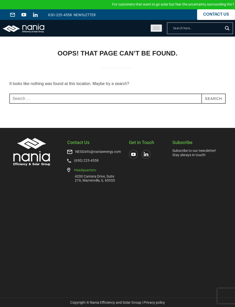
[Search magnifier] (227, 28)
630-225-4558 (60, 15)
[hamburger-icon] (156, 28)
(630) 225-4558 (86, 160)
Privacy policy (154, 302)
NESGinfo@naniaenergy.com (98, 152)
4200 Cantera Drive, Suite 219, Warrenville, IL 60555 (95, 178)
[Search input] (197, 28)
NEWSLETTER (87, 15)
